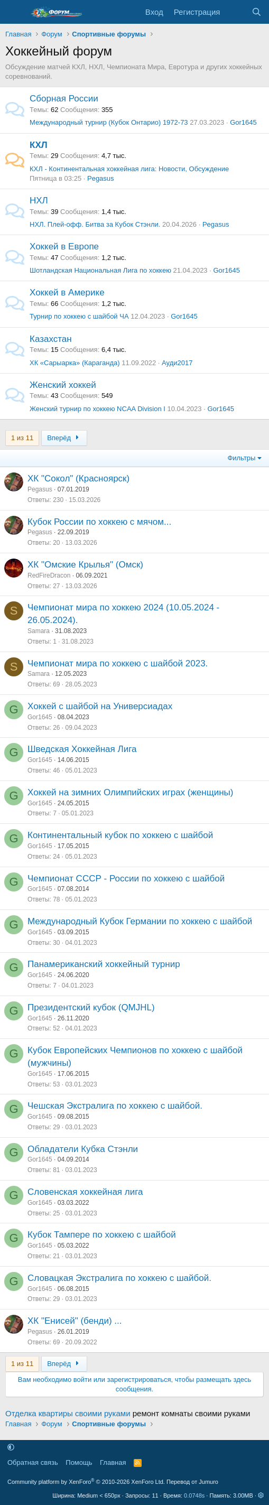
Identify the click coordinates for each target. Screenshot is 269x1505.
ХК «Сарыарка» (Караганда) (75, 363)
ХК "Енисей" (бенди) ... (74, 1321)
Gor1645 (243, 122)
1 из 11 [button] (22, 438)
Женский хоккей (63, 385)
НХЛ (39, 201)
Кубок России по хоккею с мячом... (99, 522)
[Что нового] (235, 12)
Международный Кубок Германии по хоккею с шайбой (139, 921)
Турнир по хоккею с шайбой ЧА (79, 316)
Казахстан (51, 339)
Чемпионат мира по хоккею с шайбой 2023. (117, 663)
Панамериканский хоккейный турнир (103, 964)
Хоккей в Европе (64, 246)
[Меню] (14, 12)
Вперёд (64, 438)
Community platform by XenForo (86, 1482)
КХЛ (39, 145)
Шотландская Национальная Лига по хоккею (100, 270)
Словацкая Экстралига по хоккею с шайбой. (119, 1278)
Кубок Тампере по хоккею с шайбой (101, 1235)
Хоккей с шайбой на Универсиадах (99, 706)
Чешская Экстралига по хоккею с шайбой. (114, 1106)
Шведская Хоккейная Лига (81, 749)
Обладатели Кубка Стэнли (82, 1149)
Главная (113, 1462)
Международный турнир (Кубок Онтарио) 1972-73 (109, 122)
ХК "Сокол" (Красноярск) (78, 478)
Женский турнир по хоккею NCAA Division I (97, 409)
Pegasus (100, 178)
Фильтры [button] (241, 458)
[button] (10, 1448)
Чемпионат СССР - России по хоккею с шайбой (126, 879)
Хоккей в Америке (67, 292)
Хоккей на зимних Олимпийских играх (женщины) (130, 792)
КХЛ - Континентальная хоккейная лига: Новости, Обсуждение (129, 169)
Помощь (79, 1462)
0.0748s (194, 1495)
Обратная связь (32, 1462)
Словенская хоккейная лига (85, 1192)
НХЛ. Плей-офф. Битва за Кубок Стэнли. (95, 224)
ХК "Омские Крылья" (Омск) (85, 565)
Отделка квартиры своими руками (68, 1413)
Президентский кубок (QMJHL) (91, 1007)
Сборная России (64, 99)
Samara (38, 631)
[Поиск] (256, 12)
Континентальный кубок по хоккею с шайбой (120, 835)
